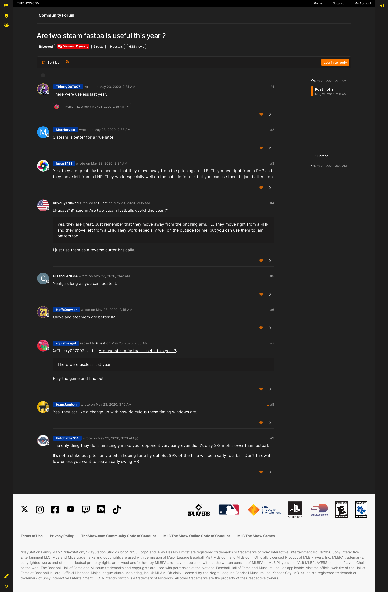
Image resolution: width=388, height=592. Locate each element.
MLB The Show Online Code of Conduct (196, 536)
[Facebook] (55, 509)
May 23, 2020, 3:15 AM (114, 404)
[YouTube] (70, 509)
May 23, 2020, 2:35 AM (132, 203)
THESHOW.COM (28, 3)
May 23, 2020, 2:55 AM (129, 343)
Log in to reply (335, 62)
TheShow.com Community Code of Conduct (118, 536)
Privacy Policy (62, 536)
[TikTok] (117, 509)
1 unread (321, 156)
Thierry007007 (68, 87)
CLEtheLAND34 (65, 276)
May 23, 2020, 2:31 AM (117, 87)
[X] (24, 509)
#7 (272, 343)
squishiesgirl (66, 343)
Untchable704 (67, 438)
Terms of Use (32, 536)
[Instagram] (40, 509)
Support (338, 3)
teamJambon (66, 404)
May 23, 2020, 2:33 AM (112, 130)
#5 (272, 276)
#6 (272, 310)
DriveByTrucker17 (67, 203)
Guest (103, 203)
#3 (272, 163)
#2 (272, 130)
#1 (272, 87)
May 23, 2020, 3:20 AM (116, 438)
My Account (362, 3)
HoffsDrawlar (66, 310)
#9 (272, 438)
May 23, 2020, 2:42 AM (112, 276)
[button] (6, 576)
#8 (272, 404)
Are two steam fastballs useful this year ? (128, 210)
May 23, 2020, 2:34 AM (109, 163)
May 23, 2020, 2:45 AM (114, 310)
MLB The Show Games (256, 536)
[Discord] (101, 509)
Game (318, 3)
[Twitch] (86, 509)
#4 (272, 203)
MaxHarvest (65, 130)
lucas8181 (64, 163)
